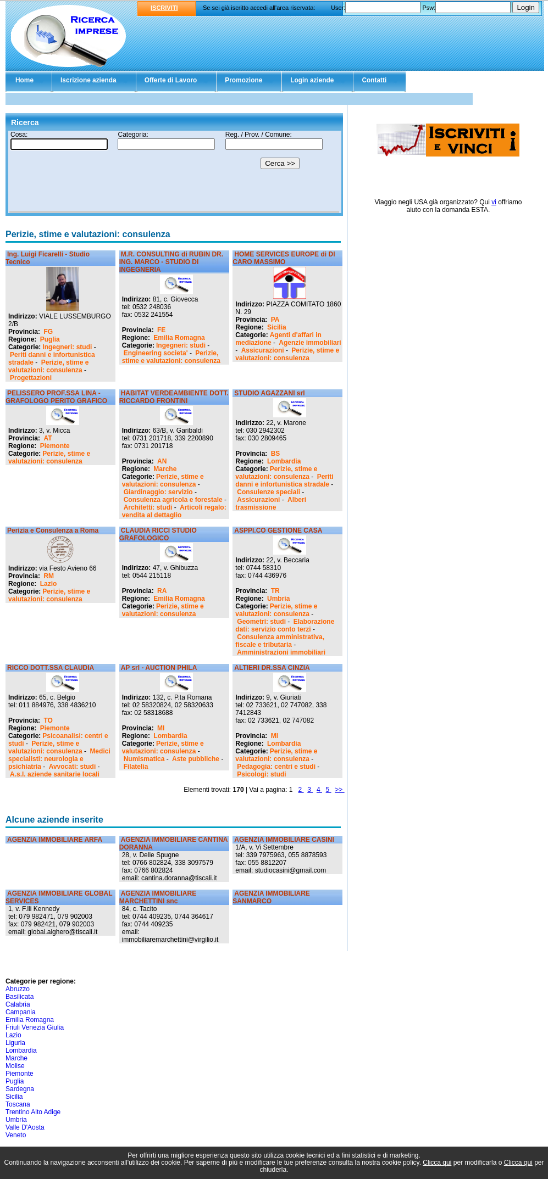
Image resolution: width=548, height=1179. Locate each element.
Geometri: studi (261, 621)
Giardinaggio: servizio (158, 492)
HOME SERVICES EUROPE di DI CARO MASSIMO (284, 258)
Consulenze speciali (268, 492)
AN (162, 461)
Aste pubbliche (195, 759)
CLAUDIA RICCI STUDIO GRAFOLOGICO (158, 534)
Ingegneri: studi (67, 347)
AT (47, 438)
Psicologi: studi (261, 774)
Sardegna (19, 1089)
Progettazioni (31, 378)
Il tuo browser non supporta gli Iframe (174, 172)
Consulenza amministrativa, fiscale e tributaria (279, 641)
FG (48, 332)
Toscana (17, 1104)
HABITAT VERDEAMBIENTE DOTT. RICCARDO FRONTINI (174, 397)
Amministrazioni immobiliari (281, 652)
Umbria (278, 598)
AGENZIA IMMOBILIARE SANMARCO (271, 897)
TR (275, 591)
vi (493, 202)
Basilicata (19, 997)
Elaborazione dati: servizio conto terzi (284, 625)
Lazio (48, 584)
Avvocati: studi (72, 766)
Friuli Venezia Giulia (34, 1027)
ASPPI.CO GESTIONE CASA (278, 530)
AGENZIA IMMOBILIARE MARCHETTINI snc (158, 897)
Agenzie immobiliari (310, 343)
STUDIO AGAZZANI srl (269, 393)
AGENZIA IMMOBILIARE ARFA (54, 839)
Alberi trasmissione (270, 503)
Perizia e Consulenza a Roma (52, 530)
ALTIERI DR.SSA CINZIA (271, 668)
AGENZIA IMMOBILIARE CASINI (284, 839)
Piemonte (55, 446)
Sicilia (276, 327)
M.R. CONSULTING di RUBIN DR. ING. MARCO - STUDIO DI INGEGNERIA (171, 261)
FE (161, 330)
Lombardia (284, 461)
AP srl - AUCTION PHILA (159, 668)
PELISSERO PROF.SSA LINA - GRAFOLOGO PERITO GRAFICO (56, 397)
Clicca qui (437, 1162)
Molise (15, 1066)
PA (275, 319)
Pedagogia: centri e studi (276, 766)
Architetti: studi (148, 507)
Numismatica (144, 759)
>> (339, 790)
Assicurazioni (262, 350)
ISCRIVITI (164, 7)
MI (160, 728)
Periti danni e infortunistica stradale (284, 480)
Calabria (17, 1004)
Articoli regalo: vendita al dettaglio (174, 511)
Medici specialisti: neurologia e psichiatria (59, 758)
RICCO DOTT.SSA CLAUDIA (50, 668)
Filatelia (136, 766)
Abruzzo (17, 989)
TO (47, 720)
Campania (20, 1012)
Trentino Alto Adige (32, 1112)
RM (48, 576)
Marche (164, 469)
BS (275, 453)
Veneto (15, 1135)
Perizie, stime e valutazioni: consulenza (48, 366)
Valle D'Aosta (25, 1127)
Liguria (15, 1043)
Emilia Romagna (178, 338)
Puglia (50, 339)
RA (162, 591)
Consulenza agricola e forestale (173, 500)
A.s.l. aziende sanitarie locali (54, 774)
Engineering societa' (156, 353)
